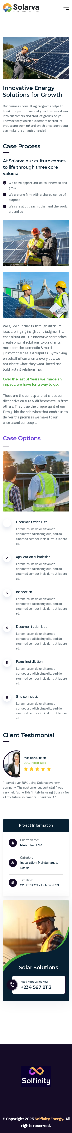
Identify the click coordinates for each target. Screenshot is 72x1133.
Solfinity (42, 1119)
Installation (28, 863)
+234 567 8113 (36, 987)
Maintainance (47, 863)
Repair (24, 868)
